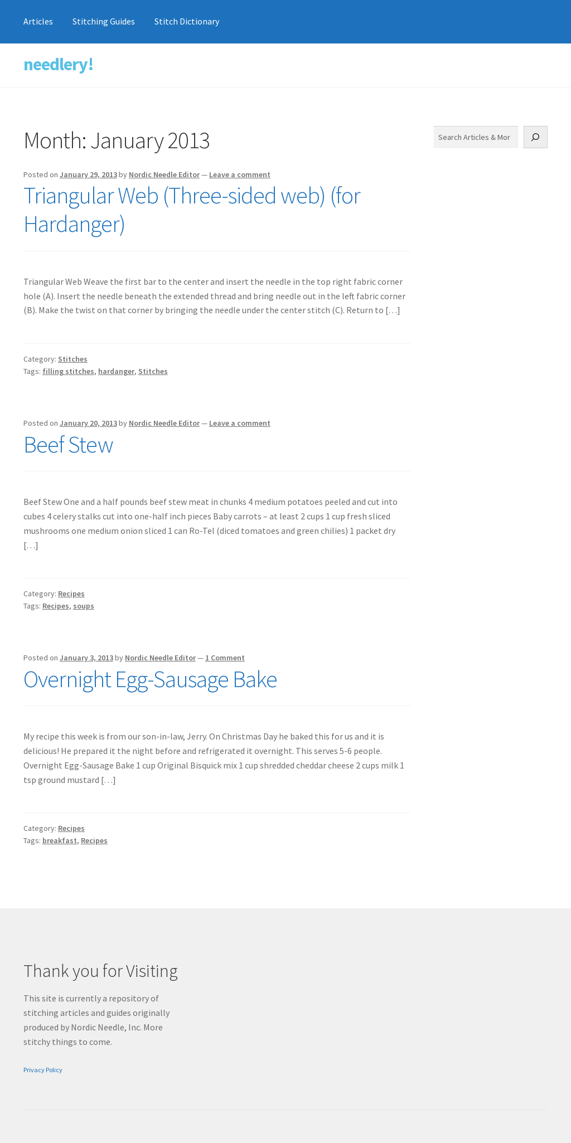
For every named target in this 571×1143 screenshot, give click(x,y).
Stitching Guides (103, 21)
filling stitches (68, 371)
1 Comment (225, 658)
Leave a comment (239, 174)
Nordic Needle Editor (164, 174)
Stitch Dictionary (186, 21)
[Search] (536, 137)
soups (83, 606)
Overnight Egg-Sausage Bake (150, 678)
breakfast (59, 840)
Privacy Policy (42, 1070)
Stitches (73, 359)
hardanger (116, 371)
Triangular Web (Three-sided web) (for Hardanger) (191, 209)
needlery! (58, 64)
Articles (38, 21)
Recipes (71, 593)
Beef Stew (68, 444)
